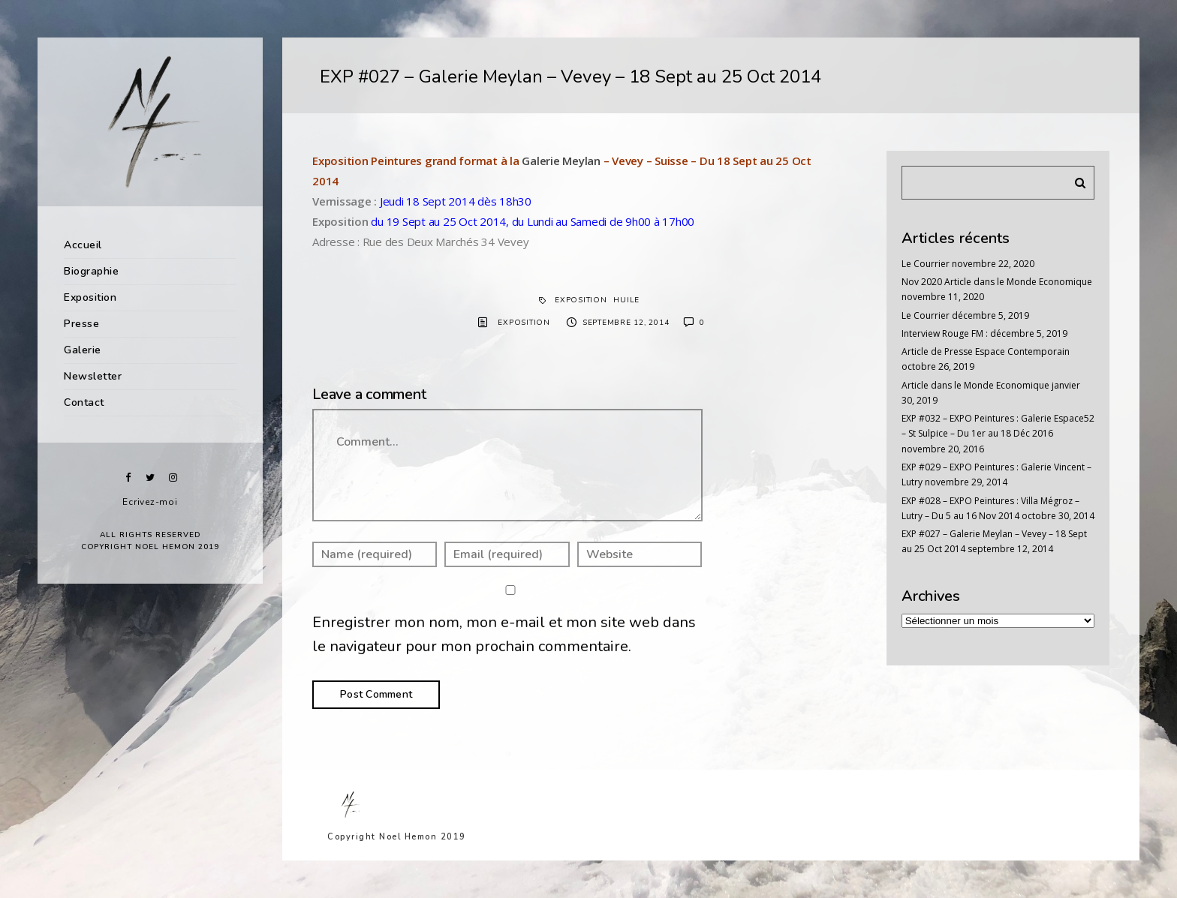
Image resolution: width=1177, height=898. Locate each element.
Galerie (82, 350)
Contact (84, 402)
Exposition (90, 297)
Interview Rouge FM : (945, 333)
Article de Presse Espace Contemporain (986, 351)
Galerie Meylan (561, 160)
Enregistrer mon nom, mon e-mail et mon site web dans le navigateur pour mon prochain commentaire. (504, 634)
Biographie (91, 271)
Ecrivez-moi (149, 502)
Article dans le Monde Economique (975, 385)
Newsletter (93, 376)
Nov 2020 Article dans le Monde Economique (997, 281)
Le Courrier (926, 263)
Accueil (83, 245)
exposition (581, 300)
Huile (626, 300)
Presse (81, 324)
